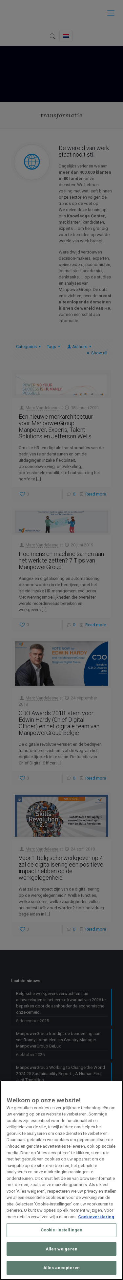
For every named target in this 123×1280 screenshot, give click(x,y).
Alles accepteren (61, 1267)
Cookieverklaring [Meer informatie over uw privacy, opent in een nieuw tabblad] (96, 1216)
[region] (61, 1180)
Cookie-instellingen (61, 1229)
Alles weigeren (61, 1249)
